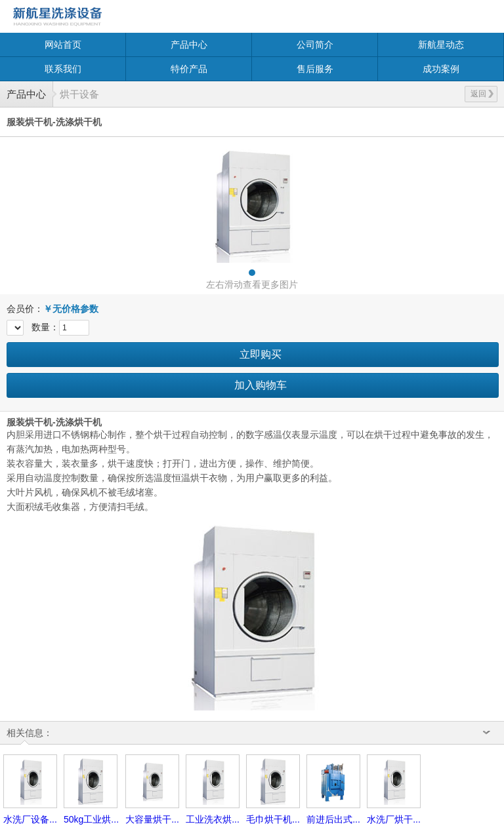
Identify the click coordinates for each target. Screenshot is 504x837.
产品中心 (189, 44)
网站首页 (63, 44)
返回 (482, 93)
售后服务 (315, 69)
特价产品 (189, 69)
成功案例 (441, 69)
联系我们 (63, 69)
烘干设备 (79, 94)
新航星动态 (441, 44)
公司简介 (315, 44)
